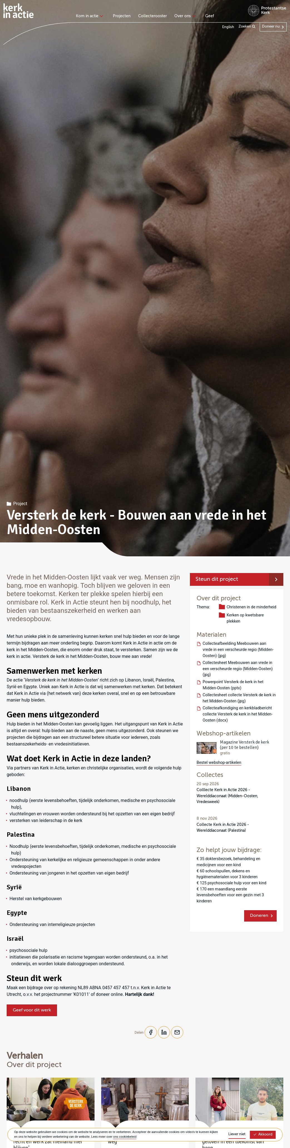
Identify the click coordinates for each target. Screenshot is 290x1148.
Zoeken (247, 27)
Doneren (259, 916)
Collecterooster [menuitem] (152, 16)
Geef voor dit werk (32, 1010)
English (228, 27)
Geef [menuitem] (209, 16)
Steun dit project (216, 579)
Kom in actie (89, 16)
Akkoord (262, 1134)
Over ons (184, 16)
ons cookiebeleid (125, 1137)
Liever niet (237, 1134)
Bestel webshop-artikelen (219, 762)
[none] (90, 17)
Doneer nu (271, 26)
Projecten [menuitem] (121, 16)
